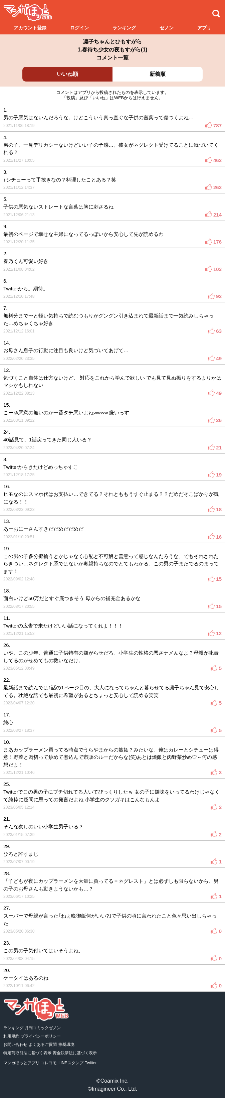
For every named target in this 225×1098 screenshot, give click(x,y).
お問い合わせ (15, 1044)
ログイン (79, 27)
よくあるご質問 (43, 1044)
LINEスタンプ (70, 1063)
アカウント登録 (30, 27)
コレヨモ (49, 1063)
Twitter (90, 1063)
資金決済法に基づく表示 (75, 1053)
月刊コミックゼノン (43, 1027)
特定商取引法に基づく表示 (27, 1053)
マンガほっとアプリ (21, 1063)
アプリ (204, 27)
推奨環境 (66, 1044)
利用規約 (11, 1036)
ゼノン (167, 27)
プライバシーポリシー (41, 1036)
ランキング (124, 27)
